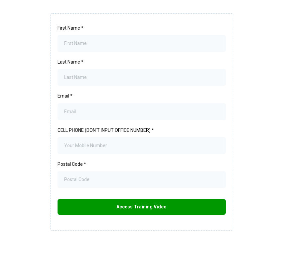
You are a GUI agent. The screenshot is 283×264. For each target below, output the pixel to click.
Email (65, 96)
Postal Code (72, 164)
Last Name (70, 62)
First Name (70, 28)
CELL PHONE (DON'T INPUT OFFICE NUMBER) (106, 130)
